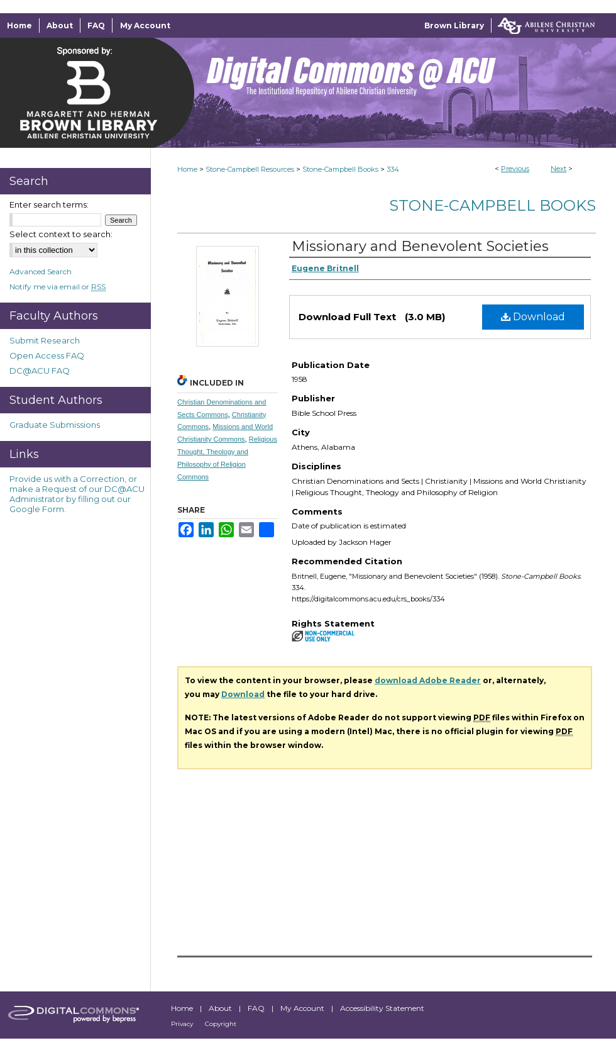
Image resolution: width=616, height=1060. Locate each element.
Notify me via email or (57, 286)
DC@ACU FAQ (39, 370)
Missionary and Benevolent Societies (420, 246)
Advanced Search (40, 271)
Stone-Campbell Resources (250, 169)
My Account (303, 1008)
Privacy (183, 1024)
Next (558, 168)
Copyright (220, 1024)
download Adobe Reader (428, 680)
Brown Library (454, 25)
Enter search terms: (49, 204)
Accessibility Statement (382, 1008)
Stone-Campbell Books (340, 169)
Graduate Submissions (54, 425)
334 (393, 169)
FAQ (257, 1008)
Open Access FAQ (46, 355)
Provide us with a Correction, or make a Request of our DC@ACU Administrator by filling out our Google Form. (77, 494)
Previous (515, 168)
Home (187, 169)
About (221, 1008)
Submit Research (44, 340)
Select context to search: (61, 234)
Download (533, 317)
